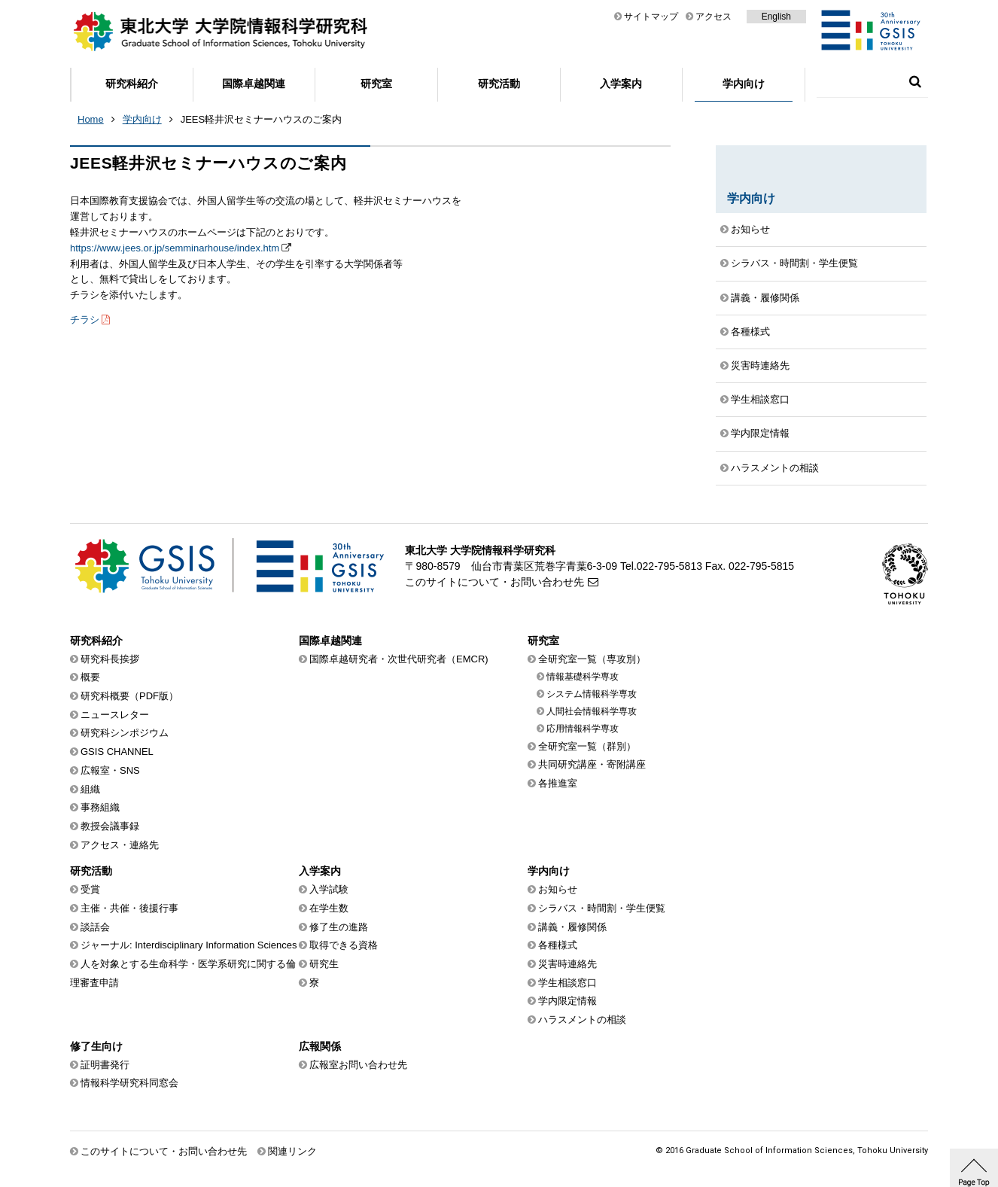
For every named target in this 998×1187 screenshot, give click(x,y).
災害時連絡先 (760, 365)
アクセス (713, 16)
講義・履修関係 (765, 297)
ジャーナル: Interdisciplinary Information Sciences (189, 945)
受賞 (90, 889)
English (776, 16)
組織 (90, 789)
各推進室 (557, 783)
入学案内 (621, 84)
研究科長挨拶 (110, 659)
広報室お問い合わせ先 (358, 1064)
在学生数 (328, 908)
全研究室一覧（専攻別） (592, 659)
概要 (90, 677)
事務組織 (100, 807)
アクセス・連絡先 (120, 845)
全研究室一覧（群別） (587, 746)
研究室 (376, 84)
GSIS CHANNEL (117, 751)
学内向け (744, 84)
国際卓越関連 (253, 84)
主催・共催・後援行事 (129, 908)
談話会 (95, 927)
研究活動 (499, 84)
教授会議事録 (110, 826)
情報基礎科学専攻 (582, 676)
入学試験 (328, 889)
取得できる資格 (343, 945)
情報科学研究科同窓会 (129, 1082)
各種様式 (750, 331)
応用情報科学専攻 (582, 728)
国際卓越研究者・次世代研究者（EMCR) (398, 659)
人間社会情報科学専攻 (591, 711)
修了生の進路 (338, 927)
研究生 (324, 963)
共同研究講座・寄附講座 (592, 764)
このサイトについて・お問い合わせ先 (494, 582)
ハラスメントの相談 (775, 467)
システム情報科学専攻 (591, 694)
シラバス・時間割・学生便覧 (794, 263)
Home (91, 119)
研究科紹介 (131, 84)
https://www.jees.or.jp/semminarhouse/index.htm (174, 248)
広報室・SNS (110, 770)
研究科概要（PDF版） (129, 696)
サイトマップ (651, 16)
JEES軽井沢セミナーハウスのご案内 (261, 119)
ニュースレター (115, 714)
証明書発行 (105, 1064)
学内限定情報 (760, 433)
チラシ (84, 319)
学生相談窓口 (760, 399)
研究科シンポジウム (125, 732)
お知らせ (750, 229)
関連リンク (292, 1151)
